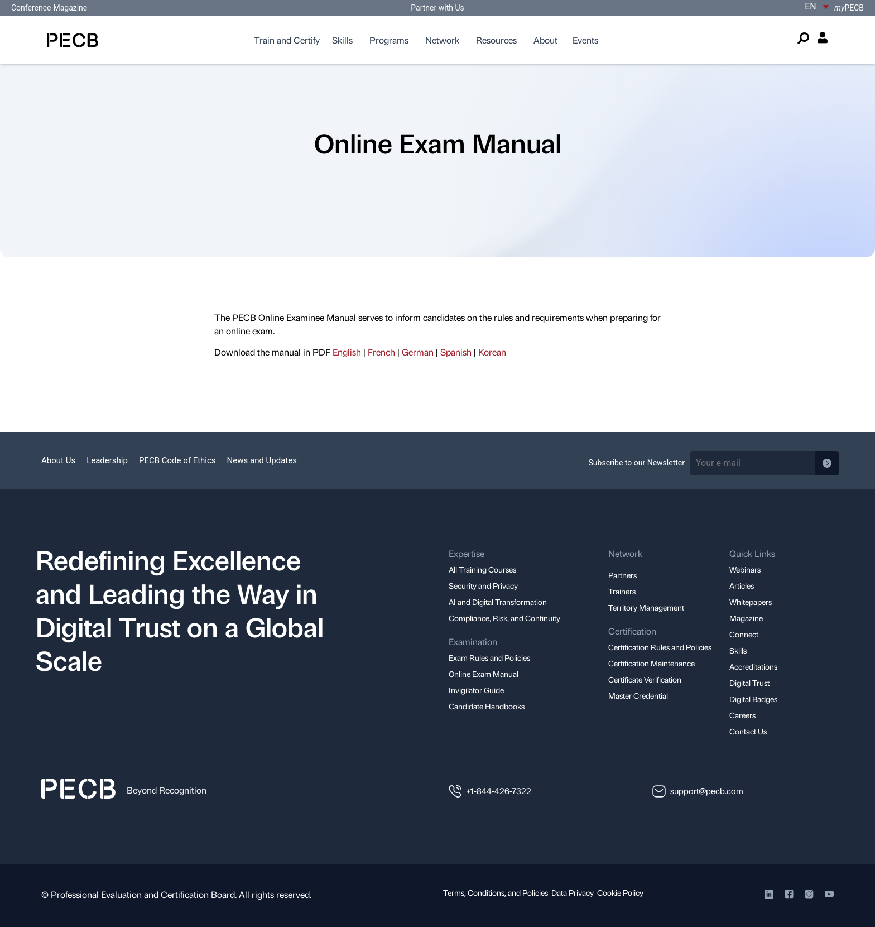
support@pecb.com (706, 790)
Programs (388, 40)
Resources (496, 40)
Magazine (70, 7)
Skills (342, 40)
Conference (31, 7)
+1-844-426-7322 (499, 790)
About (545, 40)
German (418, 352)
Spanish (456, 352)
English (347, 352)
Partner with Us (437, 7)
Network (442, 40)
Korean (492, 352)
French (381, 352)
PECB (849, 7)
